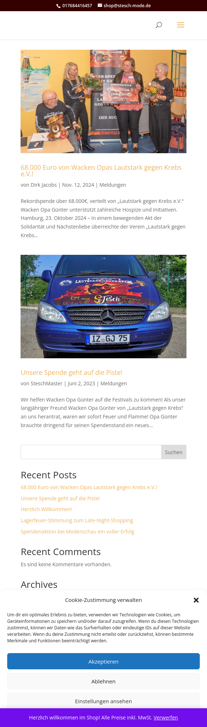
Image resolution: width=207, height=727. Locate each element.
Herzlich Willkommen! (46, 509)
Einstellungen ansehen (103, 701)
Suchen (173, 452)
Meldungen (113, 184)
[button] (196, 600)
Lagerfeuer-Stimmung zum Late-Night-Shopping (77, 520)
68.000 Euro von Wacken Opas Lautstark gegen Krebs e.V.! (101, 170)
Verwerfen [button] (166, 717)
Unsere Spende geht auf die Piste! (71, 372)
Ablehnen (104, 681)
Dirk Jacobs (44, 184)
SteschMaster (46, 383)
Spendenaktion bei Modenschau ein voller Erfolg (77, 531)
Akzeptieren (103, 661)
